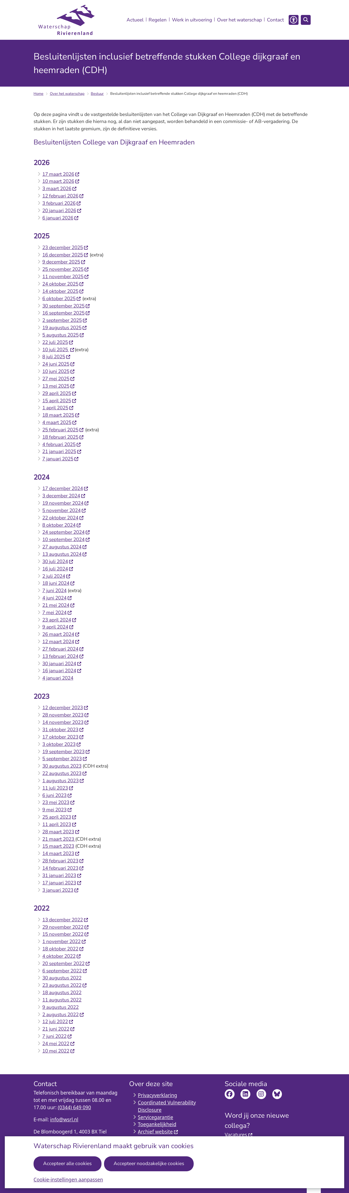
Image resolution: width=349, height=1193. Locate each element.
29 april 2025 (59, 393)
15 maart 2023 (58, 846)
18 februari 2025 (63, 437)
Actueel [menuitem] (135, 20)
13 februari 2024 (63, 656)
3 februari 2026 (61, 203)
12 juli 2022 (58, 1021)
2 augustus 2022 (63, 1014)
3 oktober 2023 (61, 744)
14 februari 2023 (63, 868)
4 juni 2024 (57, 598)
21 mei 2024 (58, 605)
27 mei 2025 (58, 378)
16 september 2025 (66, 313)
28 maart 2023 (61, 832)
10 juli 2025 (58, 349)
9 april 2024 (58, 627)
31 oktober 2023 (63, 729)
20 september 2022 (66, 963)
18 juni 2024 (58, 583)
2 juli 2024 (56, 576)
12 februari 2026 (63, 196)
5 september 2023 (64, 758)
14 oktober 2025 (63, 291)
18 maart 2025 (61, 415)
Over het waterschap (67, 93)
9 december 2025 (64, 262)
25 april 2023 (59, 817)
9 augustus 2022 (60, 1007)
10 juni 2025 (58, 371)
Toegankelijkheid (157, 1124)
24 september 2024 (66, 532)
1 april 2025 (58, 408)
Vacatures (239, 1135)
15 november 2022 (65, 934)
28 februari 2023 (63, 861)
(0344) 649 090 (74, 1107)
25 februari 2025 (63, 430)
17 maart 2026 (61, 174)
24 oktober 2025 (63, 284)
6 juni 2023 (57, 795)
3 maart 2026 (59, 188)
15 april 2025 (59, 400)
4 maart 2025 (59, 422)
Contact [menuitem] (275, 20)
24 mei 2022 (58, 1043)
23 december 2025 (65, 247)
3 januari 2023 (60, 890)
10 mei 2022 (58, 1051)
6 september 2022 (64, 971)
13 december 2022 (65, 920)
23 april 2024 (59, 620)
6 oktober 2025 (61, 298)
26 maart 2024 (61, 634)
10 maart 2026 (61, 181)
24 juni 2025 (58, 364)
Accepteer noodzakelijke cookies (149, 1163)
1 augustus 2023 (63, 780)
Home (38, 93)
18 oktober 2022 (63, 949)
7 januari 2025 (60, 459)
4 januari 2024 (57, 678)
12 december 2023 (65, 707)
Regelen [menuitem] (158, 20)
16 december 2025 (65, 255)
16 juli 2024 (58, 569)
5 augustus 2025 (63, 335)
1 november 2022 (64, 941)
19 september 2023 (66, 751)
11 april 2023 (59, 824)
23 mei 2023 (58, 802)
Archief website (158, 1131)
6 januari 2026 (60, 218)
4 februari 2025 (61, 444)
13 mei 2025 (58, 386)
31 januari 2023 (62, 875)
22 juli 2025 (58, 342)
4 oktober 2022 (61, 956)
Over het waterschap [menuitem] (239, 20)
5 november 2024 (64, 510)
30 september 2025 (66, 306)
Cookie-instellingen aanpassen (68, 1179)
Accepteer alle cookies (67, 1163)
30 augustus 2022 (61, 978)
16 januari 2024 (62, 670)
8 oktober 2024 (61, 525)
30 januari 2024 (62, 663)
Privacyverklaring (157, 1095)
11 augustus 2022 (61, 1000)
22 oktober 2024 (63, 518)
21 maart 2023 (58, 839)
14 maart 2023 (61, 853)
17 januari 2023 (62, 883)
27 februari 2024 (63, 649)
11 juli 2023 (58, 788)
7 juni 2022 (57, 1036)
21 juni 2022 (58, 1029)
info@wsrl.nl (64, 1119)
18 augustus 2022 (61, 992)
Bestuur (97, 93)
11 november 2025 (65, 276)
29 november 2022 (65, 927)
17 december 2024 (65, 488)
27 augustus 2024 (64, 547)
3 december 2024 (64, 496)
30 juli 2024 (58, 561)
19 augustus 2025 (64, 327)
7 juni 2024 (54, 590)
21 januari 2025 (62, 451)
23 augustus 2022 (64, 985)
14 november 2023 (65, 722)
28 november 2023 (65, 715)
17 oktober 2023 (63, 737)
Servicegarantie (155, 1117)
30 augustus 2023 (61, 766)
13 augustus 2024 (64, 554)
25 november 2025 (65, 269)
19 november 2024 (65, 503)
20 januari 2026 (62, 210)
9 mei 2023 (57, 810)
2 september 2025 (64, 320)
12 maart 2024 (61, 641)
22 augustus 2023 (64, 773)
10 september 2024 (66, 539)
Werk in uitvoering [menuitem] (192, 20)
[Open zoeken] (305, 20)
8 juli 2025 (56, 356)
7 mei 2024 (57, 612)
